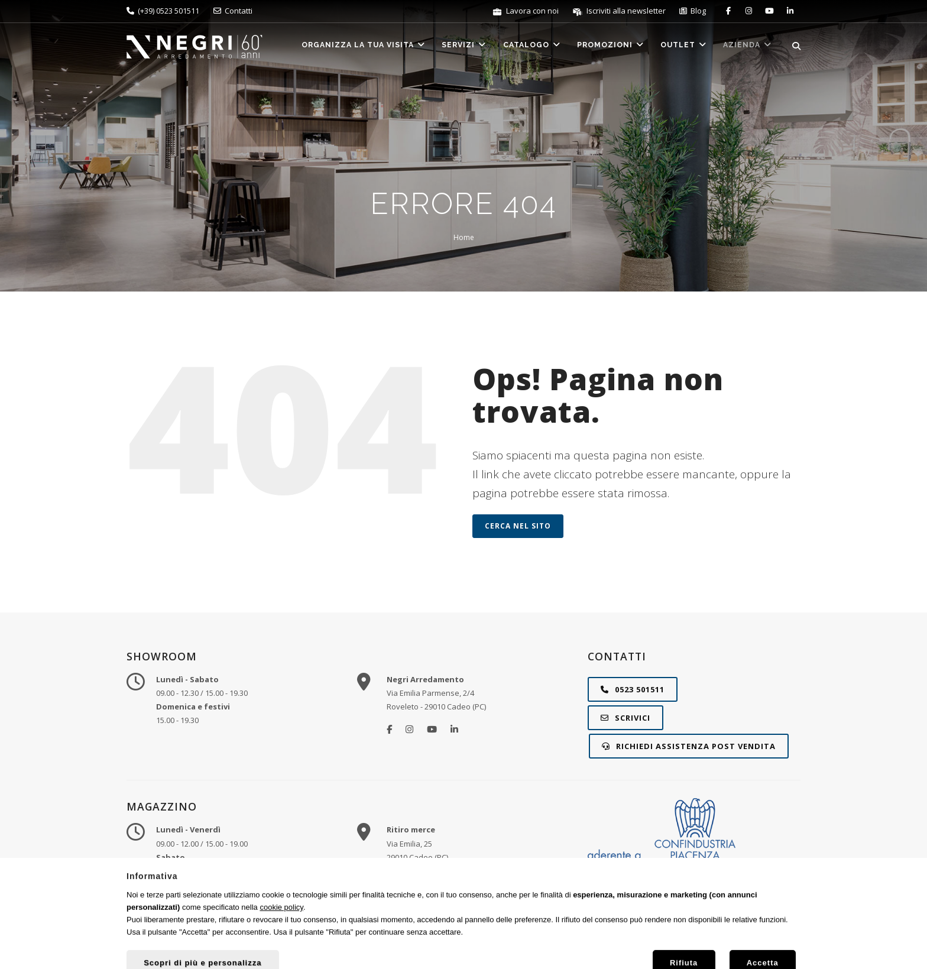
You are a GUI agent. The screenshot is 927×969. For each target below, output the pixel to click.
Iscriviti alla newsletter (619, 10)
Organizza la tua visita (348, 47)
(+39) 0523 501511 (163, 10)
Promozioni (603, 47)
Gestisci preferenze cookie (633, 944)
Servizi (451, 47)
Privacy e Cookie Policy (539, 944)
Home (463, 237)
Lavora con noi (526, 10)
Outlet (679, 47)
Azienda (746, 47)
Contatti (232, 10)
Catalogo (522, 47)
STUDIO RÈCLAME (752, 944)
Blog (692, 10)
